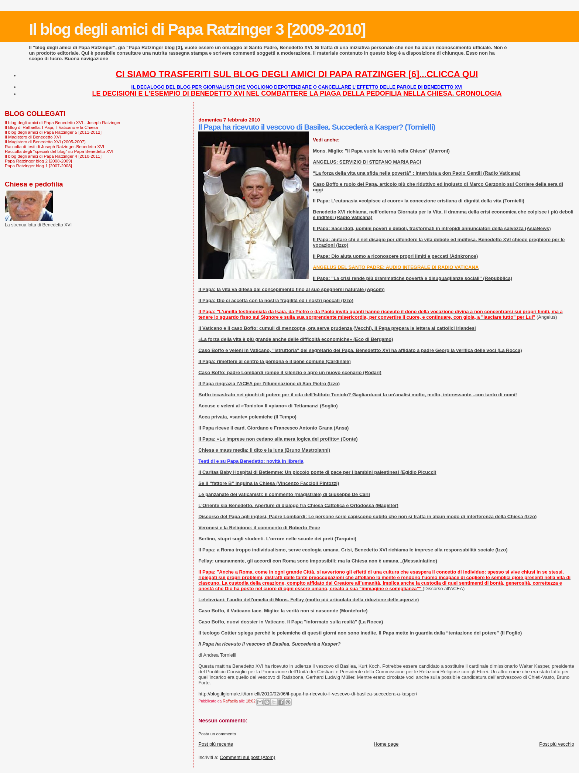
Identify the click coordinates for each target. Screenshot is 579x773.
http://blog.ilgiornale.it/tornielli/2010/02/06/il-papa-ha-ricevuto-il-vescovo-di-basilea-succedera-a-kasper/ (307, 694)
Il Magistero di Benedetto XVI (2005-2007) (45, 141)
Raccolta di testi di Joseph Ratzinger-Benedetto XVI (54, 146)
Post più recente (215, 744)
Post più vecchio (556, 744)
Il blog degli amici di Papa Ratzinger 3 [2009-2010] (197, 29)
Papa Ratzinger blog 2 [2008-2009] (38, 160)
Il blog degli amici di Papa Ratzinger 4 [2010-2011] (53, 156)
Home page (386, 744)
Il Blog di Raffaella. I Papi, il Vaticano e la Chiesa (51, 127)
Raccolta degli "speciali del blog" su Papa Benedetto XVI (59, 151)
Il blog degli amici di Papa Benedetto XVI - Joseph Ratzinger (62, 122)
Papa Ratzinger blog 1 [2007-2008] (38, 165)
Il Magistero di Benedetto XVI (33, 136)
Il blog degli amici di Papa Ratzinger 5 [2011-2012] (53, 132)
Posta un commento (217, 734)
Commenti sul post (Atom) (247, 757)
